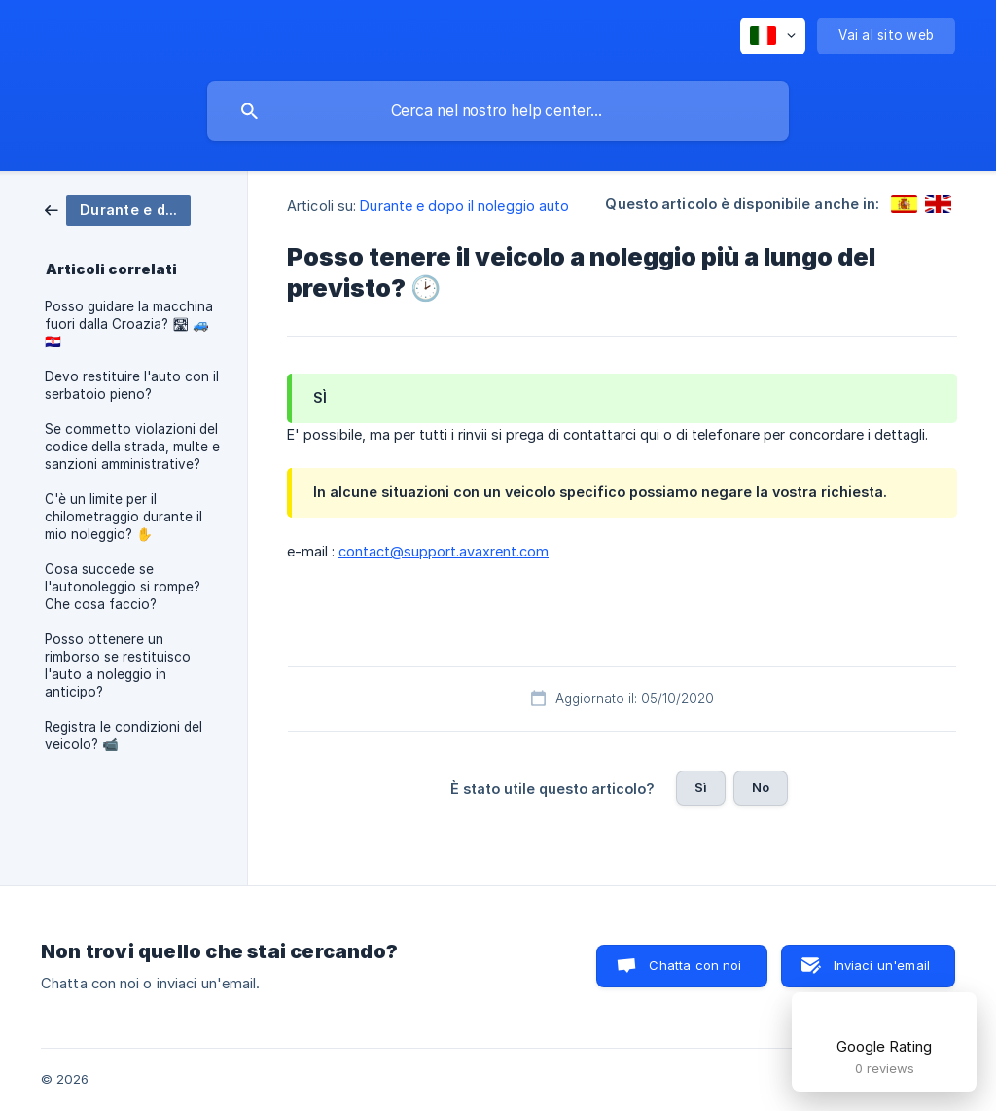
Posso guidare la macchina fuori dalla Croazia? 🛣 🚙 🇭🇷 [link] (129, 324)
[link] (118, 208)
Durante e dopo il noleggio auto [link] (464, 205)
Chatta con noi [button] (695, 965)
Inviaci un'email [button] (882, 965)
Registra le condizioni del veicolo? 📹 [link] (123, 735)
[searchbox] (498, 111)
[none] (772, 36)
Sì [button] (700, 787)
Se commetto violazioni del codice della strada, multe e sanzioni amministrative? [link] (132, 446)
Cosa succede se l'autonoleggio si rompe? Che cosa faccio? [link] (122, 586)
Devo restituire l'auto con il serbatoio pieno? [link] (132, 385)
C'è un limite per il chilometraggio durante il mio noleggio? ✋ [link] (123, 516)
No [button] (760, 787)
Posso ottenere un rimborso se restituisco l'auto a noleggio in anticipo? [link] (118, 665)
